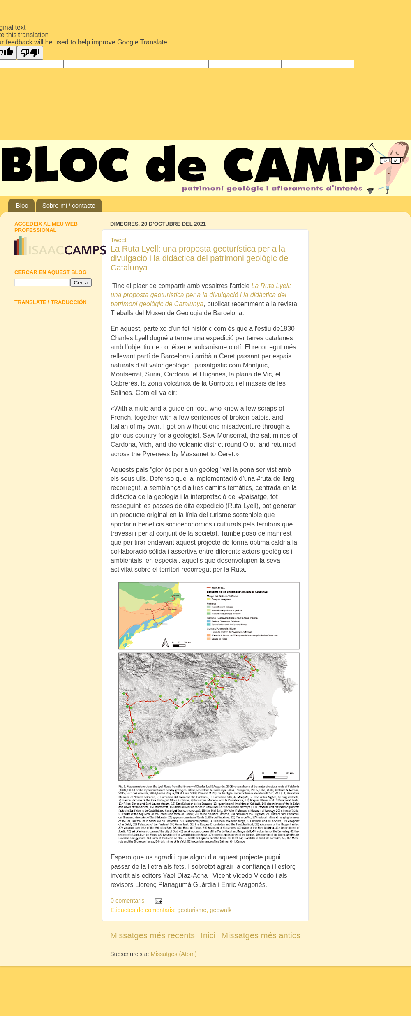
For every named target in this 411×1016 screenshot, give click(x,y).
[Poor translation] (30, 53)
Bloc (22, 205)
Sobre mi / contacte (68, 205)
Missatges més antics (260, 935)
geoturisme (191, 910)
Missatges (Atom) (174, 954)
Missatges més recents (152, 935)
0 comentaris (127, 900)
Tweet (118, 240)
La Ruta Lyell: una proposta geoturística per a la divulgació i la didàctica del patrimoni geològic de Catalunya (199, 258)
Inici (208, 935)
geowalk (221, 910)
